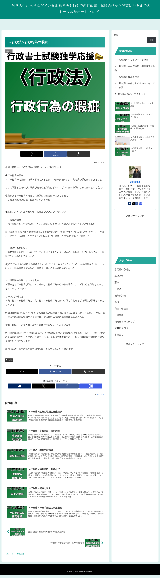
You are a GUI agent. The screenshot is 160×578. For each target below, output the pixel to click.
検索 (116, 35)
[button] (72, 154)
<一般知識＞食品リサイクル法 (129, 94)
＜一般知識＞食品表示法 (126, 77)
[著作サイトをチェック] (46, 386)
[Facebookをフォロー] (58, 386)
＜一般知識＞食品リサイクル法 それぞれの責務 (134, 85)
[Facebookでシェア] (55, 154)
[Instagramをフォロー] (63, 386)
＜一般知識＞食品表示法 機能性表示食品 (134, 68)
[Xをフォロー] (52, 386)
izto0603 (135, 182)
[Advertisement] (135, 235)
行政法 (9, 360)
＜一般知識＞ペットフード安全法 (131, 60)
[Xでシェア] (38, 154)
